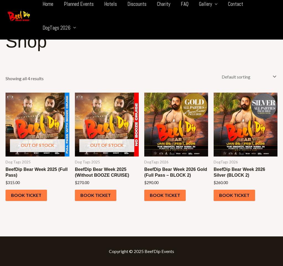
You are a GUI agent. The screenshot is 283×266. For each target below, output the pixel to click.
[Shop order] (247, 77)
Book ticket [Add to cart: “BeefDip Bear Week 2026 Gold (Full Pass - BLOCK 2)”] (165, 195)
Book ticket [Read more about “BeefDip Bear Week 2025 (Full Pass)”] (26, 195)
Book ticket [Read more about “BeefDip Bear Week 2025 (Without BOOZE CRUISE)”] (95, 195)
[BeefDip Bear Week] (19, 15)
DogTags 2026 (56, 27)
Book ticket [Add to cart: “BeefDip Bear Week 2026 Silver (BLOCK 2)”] (234, 195)
